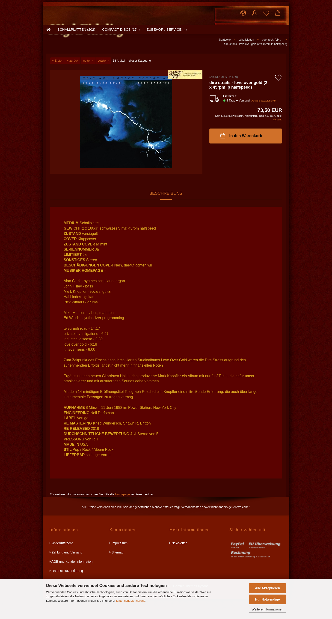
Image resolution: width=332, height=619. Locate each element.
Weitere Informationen (267, 609)
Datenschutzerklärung (130, 600)
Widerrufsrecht (61, 563)
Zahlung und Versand (66, 572)
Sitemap (116, 572)
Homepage (122, 514)
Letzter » (103, 81)
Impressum (118, 563)
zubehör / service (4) (167, 54)
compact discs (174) (121, 54)
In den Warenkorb (240, 155)
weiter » (88, 81)
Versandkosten (191, 527)
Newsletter (178, 563)
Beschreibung (166, 213)
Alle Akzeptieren (267, 588)
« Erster (57, 81)
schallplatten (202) (76, 54)
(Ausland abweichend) (263, 121)
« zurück (72, 81)
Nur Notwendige (267, 599)
